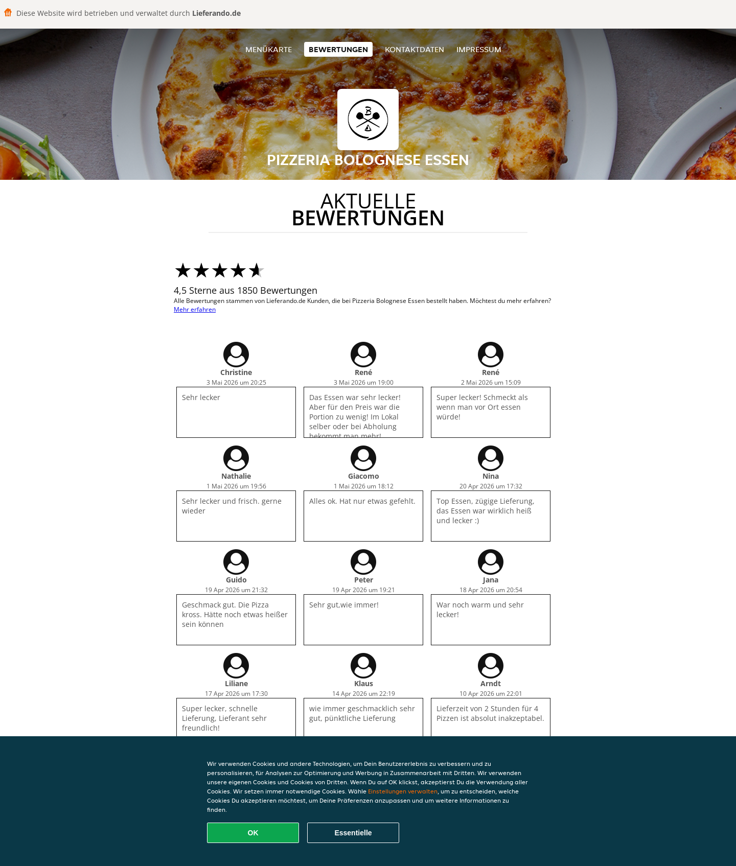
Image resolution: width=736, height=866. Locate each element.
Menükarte (268, 49)
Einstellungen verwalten (403, 791)
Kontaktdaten (414, 49)
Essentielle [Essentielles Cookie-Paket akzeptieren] (353, 833)
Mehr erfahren (195, 309)
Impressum (478, 49)
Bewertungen (338, 49)
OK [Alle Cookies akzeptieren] (253, 833)
